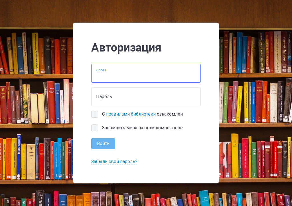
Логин (101, 70)
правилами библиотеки (131, 114)
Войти (103, 143)
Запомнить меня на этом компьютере (142, 127)
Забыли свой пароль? (114, 161)
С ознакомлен (142, 114)
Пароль (104, 96)
